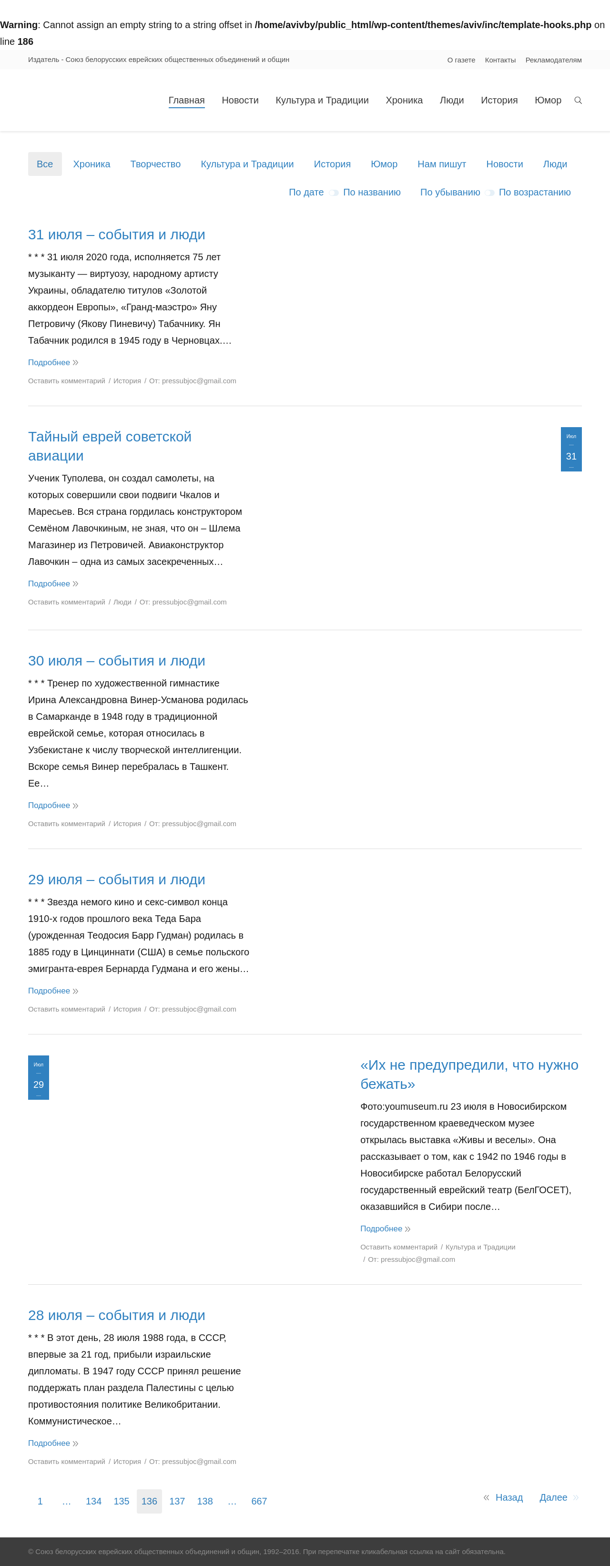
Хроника (91, 164)
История (332, 164)
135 (121, 1501)
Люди (555, 164)
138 (205, 1501)
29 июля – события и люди (116, 879)
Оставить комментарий (66, 381)
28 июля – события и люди (116, 1315)
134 (94, 1501)
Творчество (156, 164)
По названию (372, 192)
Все (45, 164)
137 (177, 1501)
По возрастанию (535, 192)
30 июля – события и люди (116, 660)
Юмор (384, 164)
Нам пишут (441, 164)
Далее (553, 1497)
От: (192, 381)
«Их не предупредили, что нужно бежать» (469, 1074)
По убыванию (450, 192)
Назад (509, 1497)
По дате (306, 192)
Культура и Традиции (247, 164)
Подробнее (49, 362)
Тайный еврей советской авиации (110, 446)
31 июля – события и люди (116, 234)
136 (149, 1501)
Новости (504, 164)
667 (259, 1501)
